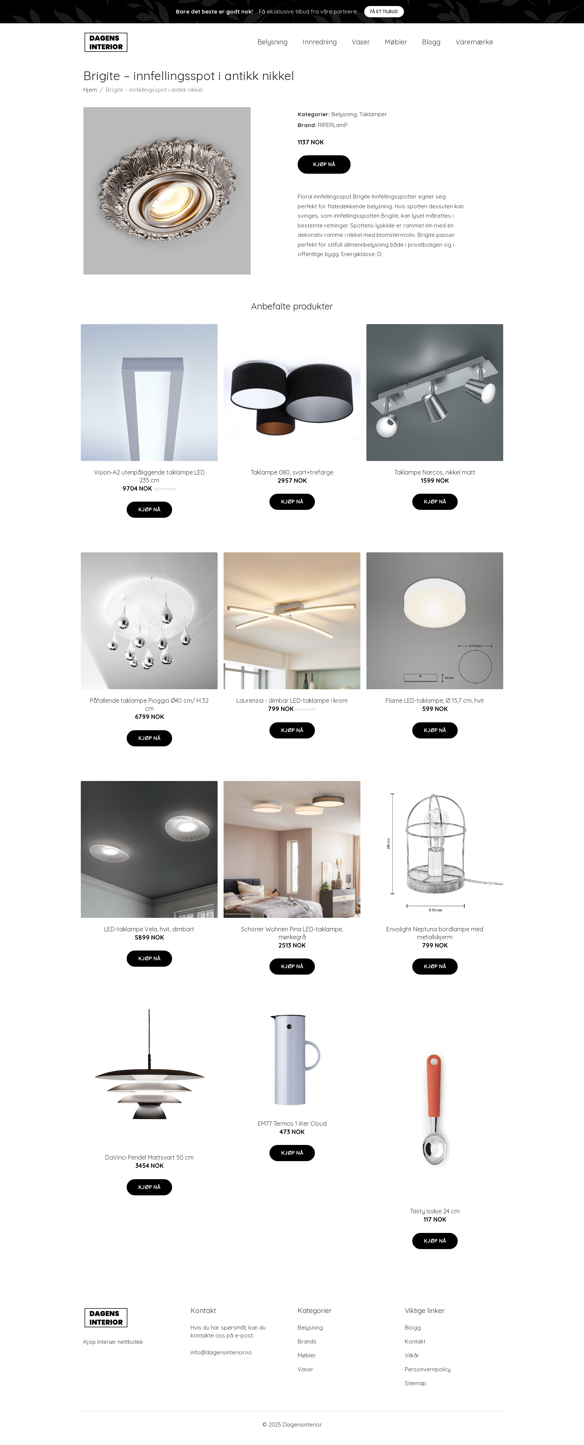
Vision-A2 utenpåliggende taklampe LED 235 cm (149, 483)
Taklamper (373, 121)
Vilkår (412, 1362)
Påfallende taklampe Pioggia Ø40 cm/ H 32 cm (149, 712)
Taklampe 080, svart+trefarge (292, 480)
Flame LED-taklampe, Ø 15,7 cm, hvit (435, 708)
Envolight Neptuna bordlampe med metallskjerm (434, 940)
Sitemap (415, 1390)
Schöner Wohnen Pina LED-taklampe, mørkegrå (292, 940)
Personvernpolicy (428, 1376)
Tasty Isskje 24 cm (435, 1218)
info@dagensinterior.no (221, 1359)
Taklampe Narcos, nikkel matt (434, 480)
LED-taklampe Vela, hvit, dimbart (149, 936)
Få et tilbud (384, 11)
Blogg (431, 45)
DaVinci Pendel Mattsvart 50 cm (149, 1165)
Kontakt (415, 1349)
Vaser (361, 45)
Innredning (320, 45)
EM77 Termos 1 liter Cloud (292, 1131)
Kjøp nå (324, 171)
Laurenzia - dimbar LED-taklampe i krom (292, 708)
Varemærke (474, 45)
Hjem (90, 97)
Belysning (272, 45)
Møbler (396, 45)
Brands (307, 1349)
